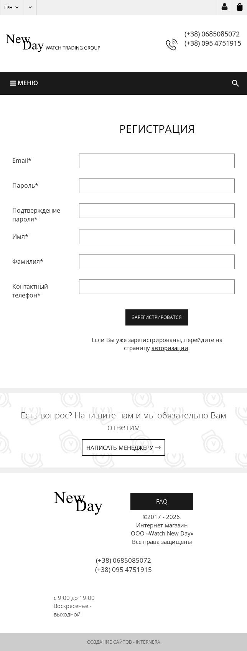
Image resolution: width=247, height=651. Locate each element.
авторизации (169, 348)
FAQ (162, 501)
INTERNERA (148, 642)
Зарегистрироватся (157, 317)
